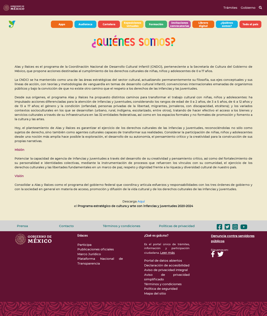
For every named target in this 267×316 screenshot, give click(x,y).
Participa (84, 245)
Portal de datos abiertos (163, 260)
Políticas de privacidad (177, 226)
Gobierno (248, 8)
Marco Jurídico (89, 254)
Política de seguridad (161, 289)
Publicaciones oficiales (95, 249)
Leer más (167, 253)
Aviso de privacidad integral (166, 270)
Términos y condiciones (121, 226)
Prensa (22, 226)
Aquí (141, 201)
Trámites (230, 8)
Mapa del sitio (155, 293)
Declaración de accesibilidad (166, 265)
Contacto (66, 226)
